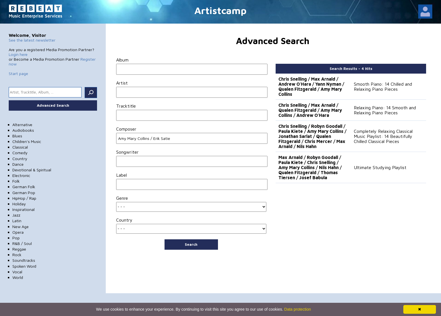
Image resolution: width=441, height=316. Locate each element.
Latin (16, 220)
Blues (17, 135)
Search (191, 244)
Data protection (297, 309)
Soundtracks (23, 260)
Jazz (16, 215)
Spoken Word (24, 266)
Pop (16, 237)
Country (19, 158)
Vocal (17, 271)
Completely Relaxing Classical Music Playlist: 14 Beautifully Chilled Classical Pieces (383, 136)
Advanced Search (53, 105)
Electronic (21, 175)
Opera (18, 232)
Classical (20, 147)
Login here (18, 54)
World (17, 277)
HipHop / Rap (24, 198)
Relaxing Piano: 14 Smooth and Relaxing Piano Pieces (385, 110)
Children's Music (26, 141)
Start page (18, 73)
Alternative (22, 124)
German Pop (23, 192)
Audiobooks (23, 130)
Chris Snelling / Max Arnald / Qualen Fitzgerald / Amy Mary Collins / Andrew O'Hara (310, 110)
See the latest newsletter (32, 40)
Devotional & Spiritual (31, 169)
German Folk (23, 186)
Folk (16, 181)
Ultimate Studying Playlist (380, 167)
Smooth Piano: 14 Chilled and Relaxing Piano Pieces (383, 86)
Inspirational (23, 209)
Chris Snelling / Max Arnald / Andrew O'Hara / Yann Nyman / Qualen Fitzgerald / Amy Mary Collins (311, 86)
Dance (18, 164)
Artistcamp (220, 10)
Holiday (19, 203)
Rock (16, 254)
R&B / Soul (22, 243)
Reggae (19, 249)
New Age (20, 226)
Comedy (20, 152)
